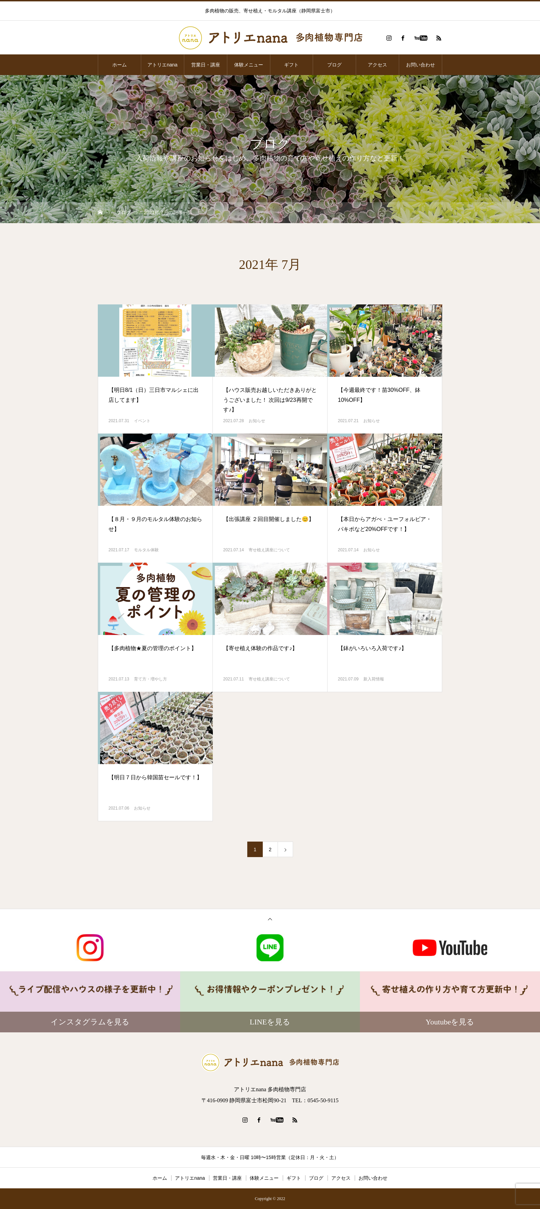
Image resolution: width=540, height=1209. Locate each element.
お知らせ (257, 420)
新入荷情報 (373, 679)
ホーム (119, 64)
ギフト (291, 64)
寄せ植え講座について (269, 550)
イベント (142, 420)
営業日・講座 (205, 64)
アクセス (377, 64)
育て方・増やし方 (150, 679)
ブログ (334, 64)
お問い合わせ (420, 64)
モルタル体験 (146, 550)
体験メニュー (248, 64)
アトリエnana (162, 64)
